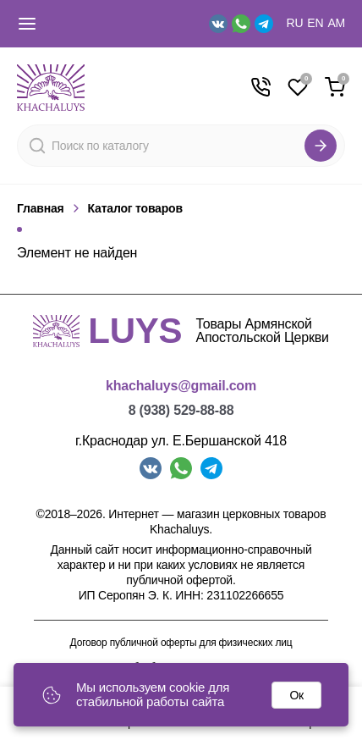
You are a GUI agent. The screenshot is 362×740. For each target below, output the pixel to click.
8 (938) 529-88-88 (181, 410)
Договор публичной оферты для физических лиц (181, 643)
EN (315, 23)
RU (295, 23)
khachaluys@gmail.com (181, 385)
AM (336, 23)
